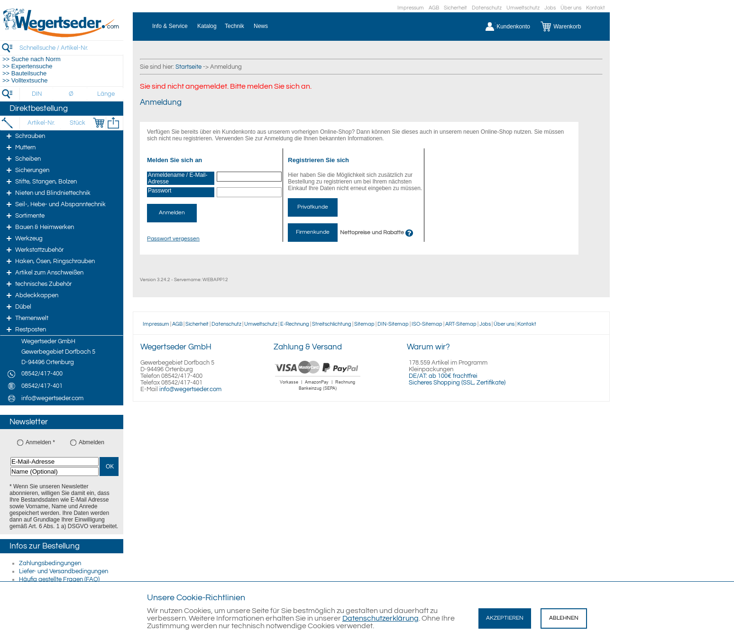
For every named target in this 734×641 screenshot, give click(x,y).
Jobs (550, 7)
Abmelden (91, 442)
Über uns (570, 7)
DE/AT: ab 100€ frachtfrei (443, 376)
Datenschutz (487, 7)
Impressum (410, 7)
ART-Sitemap (461, 324)
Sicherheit (455, 7)
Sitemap (364, 324)
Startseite (188, 67)
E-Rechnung (294, 324)
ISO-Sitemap (427, 324)
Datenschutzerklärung (380, 618)
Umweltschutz (523, 7)
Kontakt (595, 7)
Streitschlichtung (331, 324)
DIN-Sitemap (393, 324)
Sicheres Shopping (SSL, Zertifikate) (457, 382)
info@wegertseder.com (190, 389)
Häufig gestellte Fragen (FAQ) (59, 579)
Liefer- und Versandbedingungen (63, 571)
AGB (434, 7)
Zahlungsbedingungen (50, 563)
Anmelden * (40, 442)
